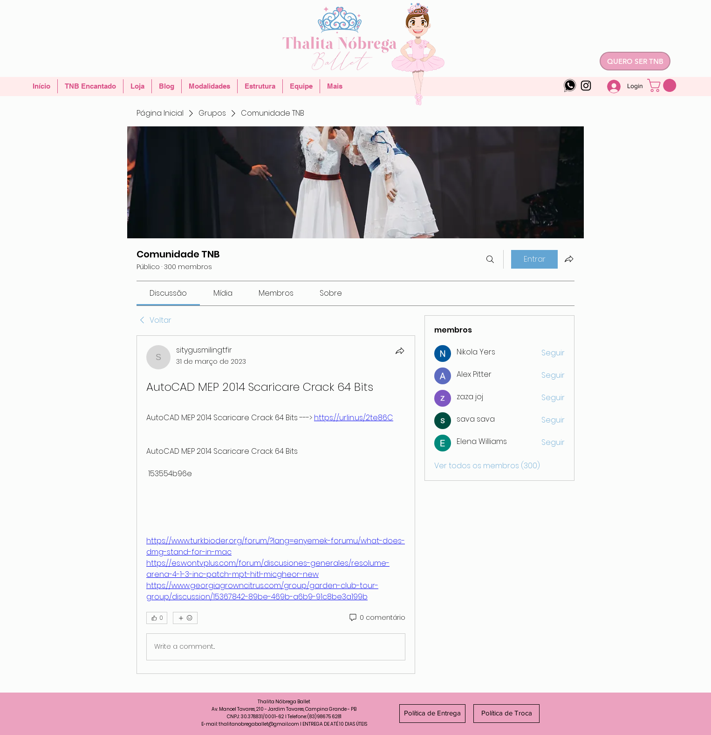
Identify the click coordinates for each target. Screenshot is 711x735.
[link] (168, 293)
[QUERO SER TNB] (635, 61)
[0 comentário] (376, 618)
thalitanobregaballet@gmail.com (259, 724)
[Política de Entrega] (432, 713)
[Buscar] (490, 259)
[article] (276, 504)
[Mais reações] (185, 618)
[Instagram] (586, 85)
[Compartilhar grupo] (568, 258)
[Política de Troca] (506, 713)
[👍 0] (156, 618)
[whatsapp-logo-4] (570, 85)
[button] (663, 85)
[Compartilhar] (399, 350)
